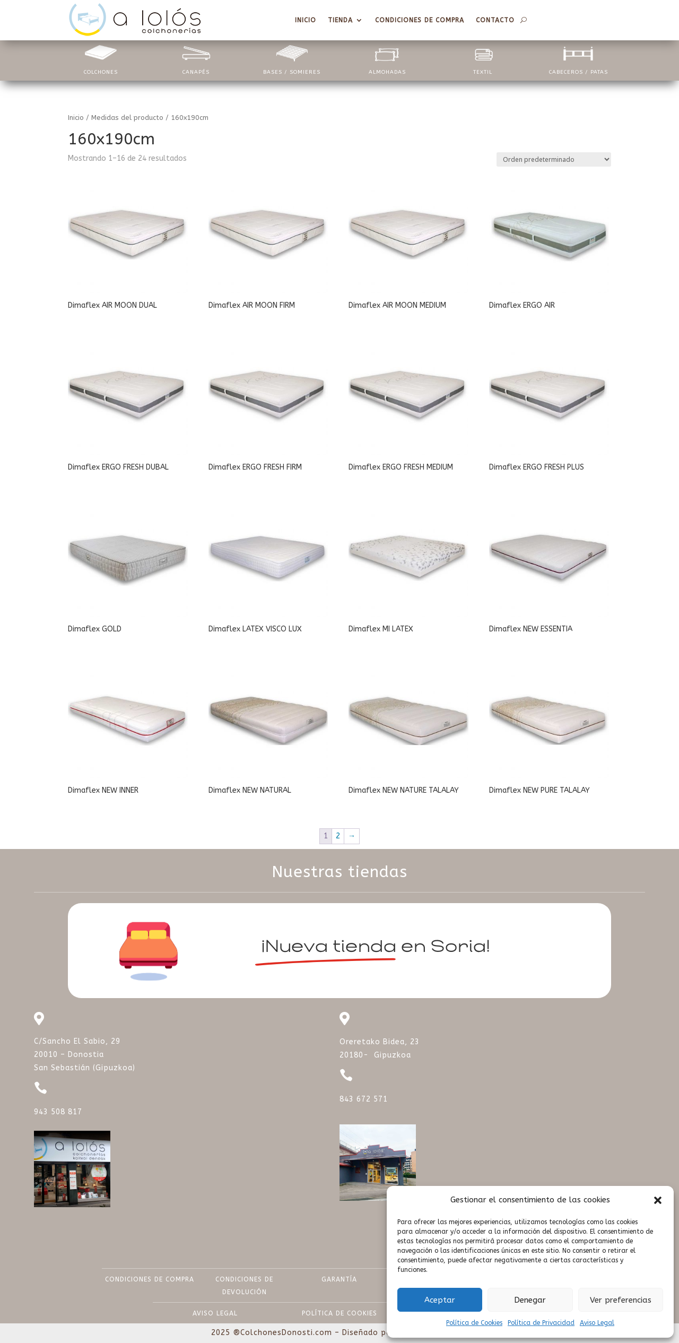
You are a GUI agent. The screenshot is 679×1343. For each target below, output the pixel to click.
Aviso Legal (597, 1323)
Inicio (76, 118)
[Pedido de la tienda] (554, 159)
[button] (657, 1200)
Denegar (530, 1300)
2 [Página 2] (338, 836)
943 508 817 (58, 1111)
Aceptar (439, 1300)
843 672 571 (364, 1099)
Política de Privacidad (541, 1323)
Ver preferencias (620, 1300)
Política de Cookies (474, 1323)
